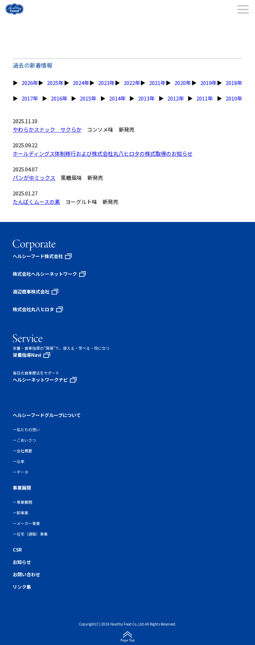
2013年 (146, 98)
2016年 (59, 98)
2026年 (30, 82)
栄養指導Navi (27, 355)
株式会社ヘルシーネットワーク (45, 273)
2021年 (157, 82)
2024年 (81, 82)
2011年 (204, 98)
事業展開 (24, 502)
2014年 (117, 98)
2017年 (30, 98)
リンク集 (22, 586)
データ (22, 472)
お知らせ (22, 562)
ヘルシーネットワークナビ (40, 379)
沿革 (20, 461)
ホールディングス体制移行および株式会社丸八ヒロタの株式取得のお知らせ (102, 153)
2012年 (175, 98)
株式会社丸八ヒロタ (33, 309)
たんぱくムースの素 (36, 201)
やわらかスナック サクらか (47, 129)
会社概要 (24, 450)
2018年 (234, 82)
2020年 (182, 82)
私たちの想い (28, 429)
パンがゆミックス (34, 177)
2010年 (234, 98)
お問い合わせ (26, 574)
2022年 (132, 82)
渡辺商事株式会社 (31, 291)
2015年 (88, 98)
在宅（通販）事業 (32, 534)
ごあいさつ (26, 440)
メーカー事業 (28, 523)
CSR (17, 549)
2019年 (208, 82)
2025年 (55, 82)
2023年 (106, 82)
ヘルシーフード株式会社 (38, 256)
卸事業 (22, 512)
